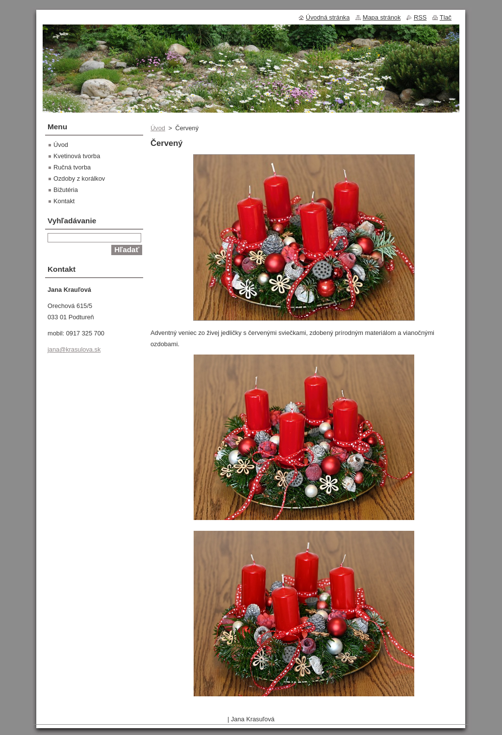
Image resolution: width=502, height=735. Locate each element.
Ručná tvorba (72, 167)
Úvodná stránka (328, 17)
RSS (420, 17)
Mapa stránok (382, 17)
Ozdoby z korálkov (79, 178)
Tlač (446, 17)
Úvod (158, 128)
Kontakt (64, 201)
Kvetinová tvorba (76, 156)
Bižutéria (65, 189)
